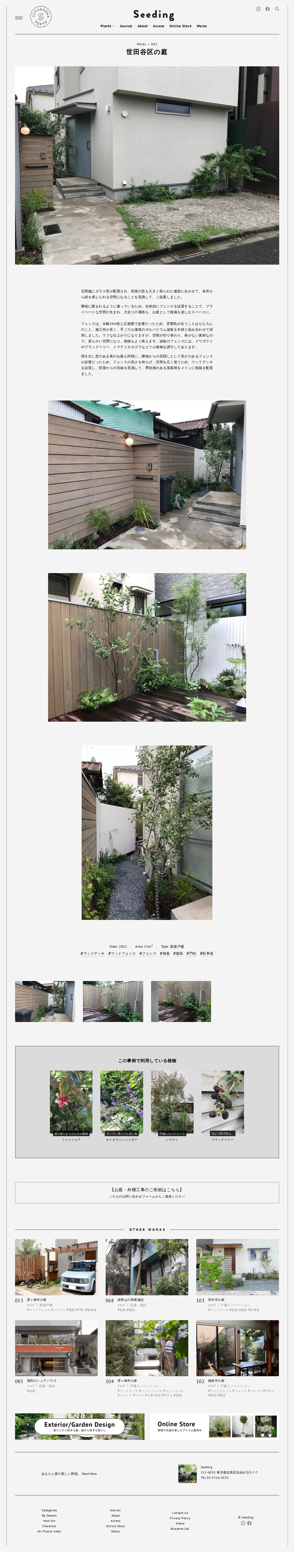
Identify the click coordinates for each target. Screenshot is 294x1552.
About (143, 26)
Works (202, 26)
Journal (126, 26)
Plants (108, 26)
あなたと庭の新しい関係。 (69, 1474)
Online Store (181, 26)
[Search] (277, 8)
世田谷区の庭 (147, 52)
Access (158, 26)
